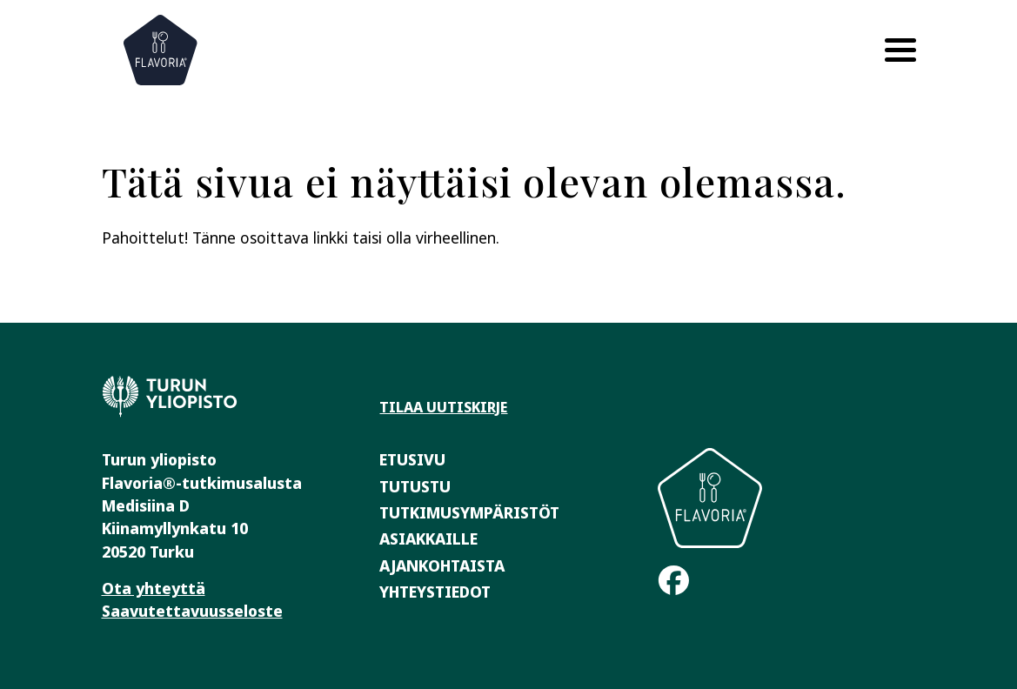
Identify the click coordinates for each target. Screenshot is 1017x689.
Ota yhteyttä (153, 588)
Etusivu (412, 459)
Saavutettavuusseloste (192, 610)
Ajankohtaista (442, 565)
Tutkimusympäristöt (469, 512)
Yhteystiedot (435, 591)
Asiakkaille (428, 538)
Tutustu (415, 486)
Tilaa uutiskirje (443, 407)
